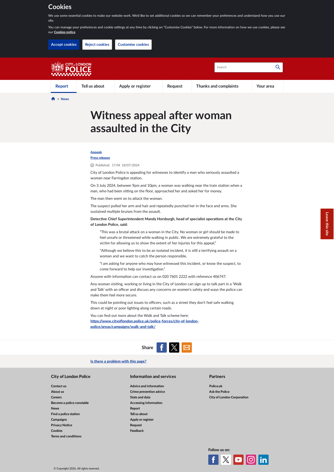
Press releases (100, 158)
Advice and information (147, 386)
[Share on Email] (187, 347)
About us (57, 391)
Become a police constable (70, 403)
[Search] (278, 67)
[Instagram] (251, 460)
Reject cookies (97, 44)
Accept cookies (64, 44)
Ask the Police (219, 391)
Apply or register (142, 419)
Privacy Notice (61, 425)
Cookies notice (64, 32)
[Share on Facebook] (162, 347)
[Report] (64, 86)
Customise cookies (133, 44)
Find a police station (65, 414)
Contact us (58, 386)
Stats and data (140, 397)
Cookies (56, 431)
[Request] (177, 86)
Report (135, 408)
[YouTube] (238, 460)
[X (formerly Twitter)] (226, 460)
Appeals (96, 152)
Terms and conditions (66, 436)
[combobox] (248, 67)
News (65, 99)
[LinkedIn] (263, 460)
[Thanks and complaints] (222, 86)
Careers (56, 397)
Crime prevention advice (147, 391)
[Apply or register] (138, 86)
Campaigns (59, 419)
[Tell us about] (95, 86)
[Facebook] (213, 460)
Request (136, 425)
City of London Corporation (228, 397)
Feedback (137, 431)
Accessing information (146, 403)
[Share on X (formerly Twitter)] (174, 347)
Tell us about (139, 414)
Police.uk (215, 386)
